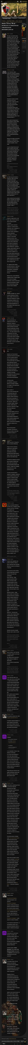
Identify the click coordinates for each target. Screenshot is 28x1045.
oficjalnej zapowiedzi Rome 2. (12, 717)
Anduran (8, 318)
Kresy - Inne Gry (19, 20)
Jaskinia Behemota (12, 1038)
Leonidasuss (9, 440)
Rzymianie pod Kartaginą (11, 898)
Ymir (8, 349)
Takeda (8, 216)
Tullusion (9, 69)
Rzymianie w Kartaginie (11, 903)
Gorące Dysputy (22, 18)
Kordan (8, 559)
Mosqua (8, 714)
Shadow (8, 174)
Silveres (8, 675)
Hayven (8, 1024)
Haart (8, 33)
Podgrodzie (14, 18)
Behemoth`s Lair (6, 10)
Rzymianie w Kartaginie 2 (11, 918)
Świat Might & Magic (6, 18)
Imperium (3, 20)
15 (25, 46)
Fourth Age (17, 859)
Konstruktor (9, 291)
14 (24, 46)
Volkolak (8, 503)
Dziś (23, 51)
